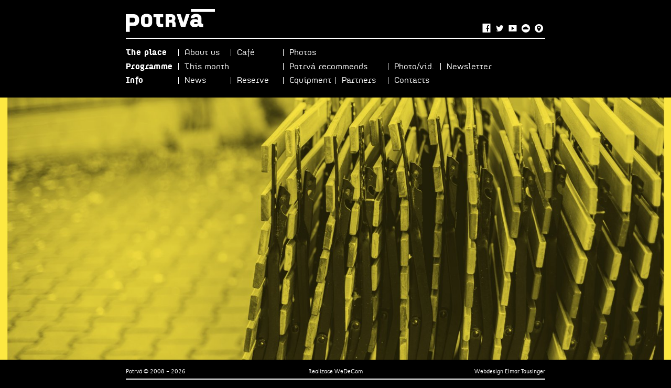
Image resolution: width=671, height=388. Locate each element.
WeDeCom (348, 371)
